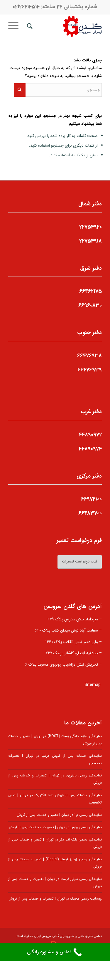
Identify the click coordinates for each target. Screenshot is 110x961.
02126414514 (26, 7)
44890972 (90, 434)
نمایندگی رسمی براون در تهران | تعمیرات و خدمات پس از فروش (55, 827)
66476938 (89, 355)
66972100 (91, 499)
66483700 (90, 513)
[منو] (15, 26)
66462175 (90, 291)
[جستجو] (28, 26)
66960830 (90, 305)
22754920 (90, 226)
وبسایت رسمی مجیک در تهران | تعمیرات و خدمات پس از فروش (55, 898)
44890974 (90, 448)
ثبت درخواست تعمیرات (79, 561)
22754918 (90, 241)
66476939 (89, 369)
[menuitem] (28, 26)
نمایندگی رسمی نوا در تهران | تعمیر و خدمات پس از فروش (59, 815)
